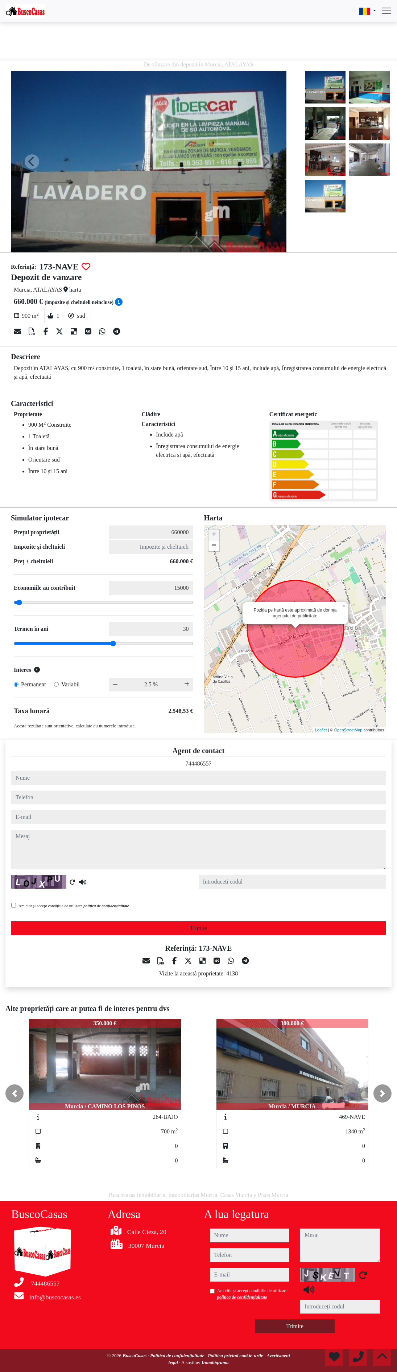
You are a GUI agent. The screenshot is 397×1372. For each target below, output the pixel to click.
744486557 (199, 763)
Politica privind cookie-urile (236, 1355)
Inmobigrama (215, 1362)
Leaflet (321, 730)
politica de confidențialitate (106, 906)
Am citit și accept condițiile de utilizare (73, 906)
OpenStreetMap (348, 730)
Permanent (33, 684)
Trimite (198, 928)
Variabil (70, 684)
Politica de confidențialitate (178, 1355)
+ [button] (213, 534)
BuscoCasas (135, 1355)
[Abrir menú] (386, 11)
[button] (14, 1093)
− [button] (213, 545)
